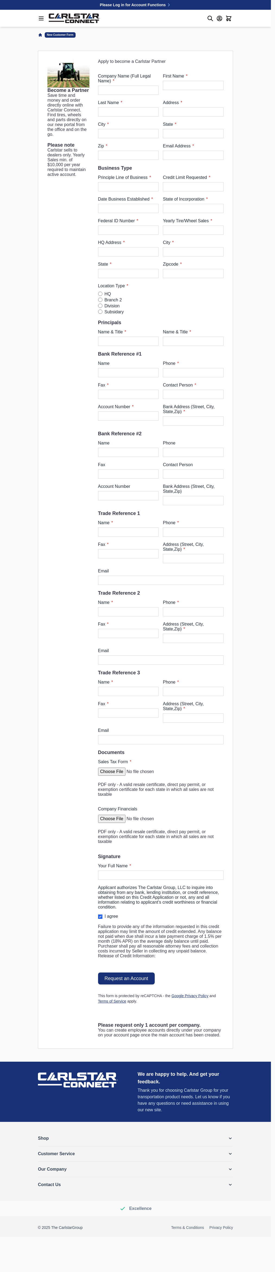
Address (171, 102)
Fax (102, 385)
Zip (101, 146)
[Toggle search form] (210, 18)
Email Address (177, 146)
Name (104, 363)
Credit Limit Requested (185, 177)
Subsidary (114, 312)
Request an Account (126, 978)
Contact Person (178, 385)
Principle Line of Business (123, 177)
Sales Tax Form (113, 761)
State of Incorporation (184, 199)
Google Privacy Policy (190, 996)
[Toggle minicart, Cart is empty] (228, 18)
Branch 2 (113, 300)
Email (103, 571)
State (168, 124)
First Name (174, 76)
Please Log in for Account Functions (135, 5)
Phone (170, 363)
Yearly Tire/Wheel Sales (186, 220)
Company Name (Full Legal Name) (124, 78)
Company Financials (117, 809)
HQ (108, 294)
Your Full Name (113, 866)
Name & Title (111, 332)
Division (112, 306)
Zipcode (171, 264)
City (102, 124)
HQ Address (110, 242)
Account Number (115, 406)
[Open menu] (41, 18)
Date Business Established (124, 199)
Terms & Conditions (187, 1227)
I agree (111, 916)
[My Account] (219, 18)
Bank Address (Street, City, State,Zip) (189, 409)
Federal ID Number (117, 220)
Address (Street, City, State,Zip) (183, 547)
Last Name (109, 102)
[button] (135, 1138)
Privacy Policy (221, 1227)
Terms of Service (112, 1001)
